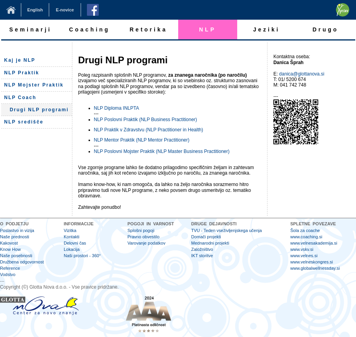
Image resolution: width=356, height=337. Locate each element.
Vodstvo (7, 274)
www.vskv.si (301, 249)
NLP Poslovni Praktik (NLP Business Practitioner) (145, 119)
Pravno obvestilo (143, 236)
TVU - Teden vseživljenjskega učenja (226, 230)
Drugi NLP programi (39, 109)
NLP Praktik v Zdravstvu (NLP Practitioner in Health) (148, 130)
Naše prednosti (14, 236)
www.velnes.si (303, 255)
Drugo (325, 29)
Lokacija (71, 249)
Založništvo (202, 249)
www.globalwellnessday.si (315, 268)
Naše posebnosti (16, 255)
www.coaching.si (306, 236)
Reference (10, 268)
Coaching (89, 29)
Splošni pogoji (141, 230)
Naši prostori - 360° (82, 255)
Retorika (148, 29)
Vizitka (70, 230)
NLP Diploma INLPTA (116, 108)
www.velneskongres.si (311, 262)
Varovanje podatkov (146, 243)
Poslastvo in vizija (17, 230)
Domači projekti (206, 236)
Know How (10, 249)
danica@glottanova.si (302, 74)
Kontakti (71, 236)
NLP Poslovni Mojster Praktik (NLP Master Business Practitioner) (162, 151)
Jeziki (266, 29)
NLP (207, 29)
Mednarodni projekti (210, 243)
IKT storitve (202, 255)
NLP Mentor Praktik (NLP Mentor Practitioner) (142, 140)
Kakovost (9, 243)
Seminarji (30, 29)
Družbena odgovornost (22, 262)
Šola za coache (305, 230)
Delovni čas (75, 243)
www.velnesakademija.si (313, 243)
